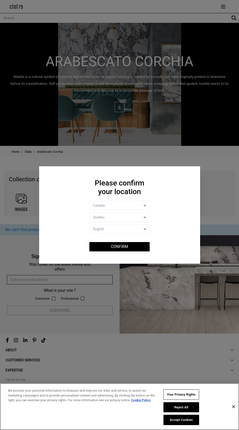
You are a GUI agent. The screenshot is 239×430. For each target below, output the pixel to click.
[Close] (233, 406)
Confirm (119, 246)
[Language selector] (119, 229)
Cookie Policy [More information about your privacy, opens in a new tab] (141, 400)
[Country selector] (119, 205)
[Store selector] (119, 217)
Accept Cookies (181, 420)
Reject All (181, 407)
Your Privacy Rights (181, 395)
